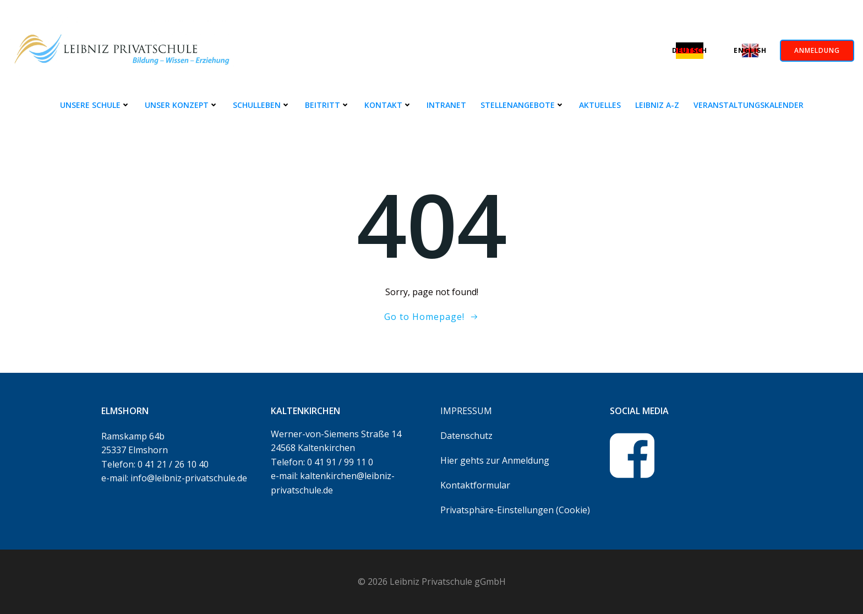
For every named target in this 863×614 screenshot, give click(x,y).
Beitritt (327, 105)
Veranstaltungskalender (748, 105)
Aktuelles (600, 105)
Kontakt (388, 105)
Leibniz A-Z (657, 105)
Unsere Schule (95, 105)
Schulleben (262, 105)
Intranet (446, 105)
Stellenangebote (522, 105)
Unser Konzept (182, 105)
